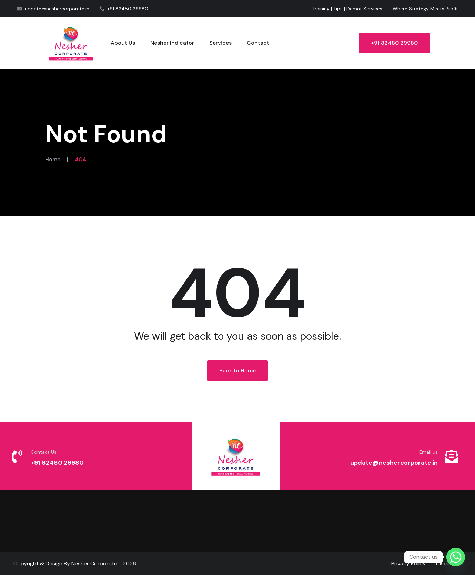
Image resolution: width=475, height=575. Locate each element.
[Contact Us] (17, 456)
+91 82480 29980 (394, 43)
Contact (258, 43)
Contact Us (44, 452)
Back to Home (237, 370)
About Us (123, 43)
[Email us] (451, 456)
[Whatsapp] (455, 557)
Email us (428, 452)
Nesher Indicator (172, 43)
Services (220, 43)
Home (52, 159)
